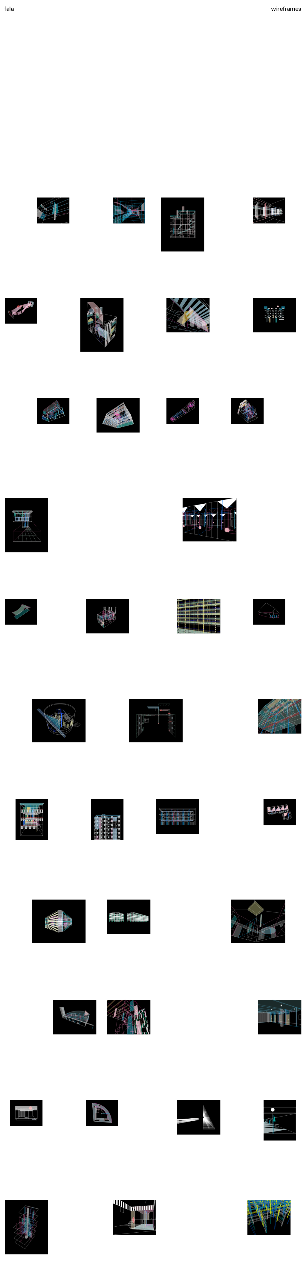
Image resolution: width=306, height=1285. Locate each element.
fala (9, 8)
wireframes (286, 8)
